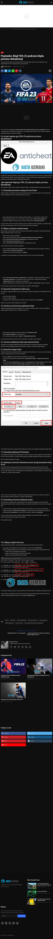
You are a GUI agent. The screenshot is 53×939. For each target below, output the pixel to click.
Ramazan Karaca (14, 641)
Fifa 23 (6, 620)
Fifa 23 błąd (12, 620)
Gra (6, 29)
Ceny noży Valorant (42, 891)
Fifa (9, 29)
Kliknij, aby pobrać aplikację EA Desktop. (10, 459)
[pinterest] (9, 923)
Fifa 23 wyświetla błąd (21, 620)
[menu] (1, 2)
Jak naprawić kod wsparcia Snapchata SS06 (43, 899)
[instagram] (13, 923)
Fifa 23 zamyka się (43, 620)
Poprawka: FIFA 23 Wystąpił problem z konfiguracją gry (11, 676)
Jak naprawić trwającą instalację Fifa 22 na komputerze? (38, 676)
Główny (2, 29)
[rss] (17, 923)
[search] (51, 2)
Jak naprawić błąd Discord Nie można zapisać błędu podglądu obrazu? (38, 633)
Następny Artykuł (32, 630)
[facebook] (2, 923)
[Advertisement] (26, 41)
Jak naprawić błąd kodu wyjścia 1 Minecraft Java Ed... (44, 884)
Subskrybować (21, 916)
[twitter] (6, 923)
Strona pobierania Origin (6, 519)
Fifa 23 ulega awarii (9, 623)
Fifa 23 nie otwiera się (32, 620)
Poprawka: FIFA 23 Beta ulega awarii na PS (12, 699)
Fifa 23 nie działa (19, 623)
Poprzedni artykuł (20, 630)
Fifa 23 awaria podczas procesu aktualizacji (34, 623)
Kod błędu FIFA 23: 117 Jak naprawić (17, 633)
